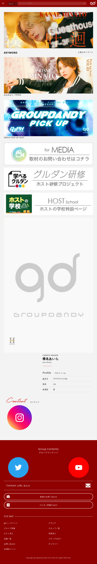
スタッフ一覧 (54, 528)
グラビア (52, 523)
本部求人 (52, 533)
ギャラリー (53, 544)
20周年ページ (10, 549)
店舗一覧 (7, 538)
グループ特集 (9, 528)
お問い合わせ (9, 544)
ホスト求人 (8, 533)
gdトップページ (11, 523)
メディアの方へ (55, 538)
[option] (48, 285)
